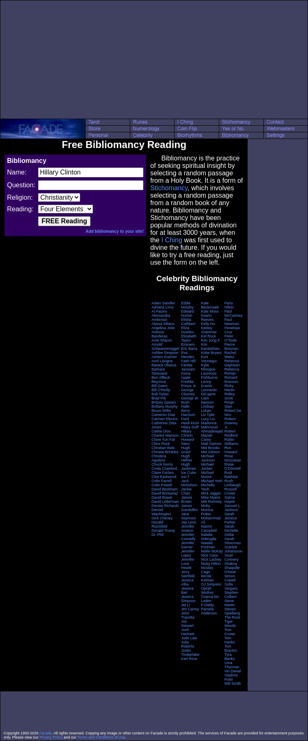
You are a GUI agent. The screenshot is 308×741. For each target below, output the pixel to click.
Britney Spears (163, 402)
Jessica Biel (187, 590)
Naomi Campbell (209, 528)
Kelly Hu (208, 324)
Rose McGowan (232, 458)
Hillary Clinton (187, 433)
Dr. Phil (157, 535)
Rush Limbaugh (232, 483)
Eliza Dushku (187, 330)
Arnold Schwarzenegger (165, 346)
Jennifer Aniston (187, 528)
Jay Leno (188, 522)
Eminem (188, 344)
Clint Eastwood (163, 477)
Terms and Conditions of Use (101, 737)
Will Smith (232, 683)
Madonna (209, 423)
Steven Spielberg (232, 611)
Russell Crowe (230, 491)
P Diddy (207, 605)
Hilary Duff (189, 427)
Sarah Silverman (232, 541)
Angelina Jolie (162, 328)
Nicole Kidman (207, 578)
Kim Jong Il (210, 340)
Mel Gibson (210, 452)
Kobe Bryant (211, 353)
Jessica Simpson (188, 599)
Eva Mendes (187, 355)
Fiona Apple (186, 375)
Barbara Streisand (159, 371)
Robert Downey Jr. (231, 423)
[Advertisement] (154, 59)
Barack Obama (163, 365)
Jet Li (185, 605)
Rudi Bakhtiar (231, 475)
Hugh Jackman (188, 466)
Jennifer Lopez (187, 553)
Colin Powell (161, 485)
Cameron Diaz (163, 415)
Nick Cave (209, 555)
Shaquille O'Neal (232, 570)
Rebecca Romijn (231, 371)
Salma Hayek (229, 499)
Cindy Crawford (164, 468)
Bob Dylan (160, 394)
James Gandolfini (189, 508)
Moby (205, 506)
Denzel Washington (161, 512)
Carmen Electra (164, 419)
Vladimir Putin (231, 677)
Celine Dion (161, 431)
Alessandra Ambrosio (160, 317)
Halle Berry (185, 408)
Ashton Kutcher (164, 357)
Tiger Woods (230, 623)
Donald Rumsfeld (159, 524)
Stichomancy (168, 187)
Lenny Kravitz (206, 384)
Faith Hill (188, 361)
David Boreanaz (164, 493)
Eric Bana (189, 349)
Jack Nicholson (189, 483)
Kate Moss (210, 311)
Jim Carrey (190, 609)
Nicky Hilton (211, 564)
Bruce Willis (161, 411)
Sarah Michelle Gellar (231, 530)
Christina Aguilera (158, 458)
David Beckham (164, 489)
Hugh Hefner (186, 458)
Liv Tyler (208, 415)
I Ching (171, 240)
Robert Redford (231, 433)
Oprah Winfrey (207, 590)
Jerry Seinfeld (188, 574)
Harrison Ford (188, 417)
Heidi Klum (190, 423)
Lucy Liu (208, 419)
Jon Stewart (187, 623)
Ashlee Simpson (164, 353)
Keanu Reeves (207, 317)
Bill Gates (159, 386)
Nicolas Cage (207, 570)
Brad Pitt (158, 398)
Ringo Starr (229, 404)
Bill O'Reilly (160, 390)
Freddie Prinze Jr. (189, 384)
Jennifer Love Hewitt (187, 563)
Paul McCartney (233, 313)
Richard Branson (231, 379)
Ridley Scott (229, 396)
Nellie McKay (212, 551)
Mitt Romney (211, 502)
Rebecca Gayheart (232, 363)
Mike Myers (210, 497)
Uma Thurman (231, 665)
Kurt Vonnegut (209, 359)
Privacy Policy (51, 737)
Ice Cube (188, 473)
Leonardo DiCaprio (209, 392)
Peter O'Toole (230, 338)
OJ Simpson (211, 584)
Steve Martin (229, 603)
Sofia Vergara (231, 586)
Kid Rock (208, 336)
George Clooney (188, 392)
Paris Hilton (229, 305)
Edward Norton (187, 313)
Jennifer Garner (187, 545)
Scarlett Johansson (233, 549)
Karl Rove (189, 659)
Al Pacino (159, 311)
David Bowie (161, 497)
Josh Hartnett (187, 632)
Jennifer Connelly (188, 537)
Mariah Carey (206, 437)
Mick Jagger (211, 493)
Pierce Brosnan (231, 346)
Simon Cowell (230, 578)
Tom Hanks (229, 640)
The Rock (232, 617)
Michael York (211, 481)
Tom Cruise (229, 632)
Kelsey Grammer (209, 330)
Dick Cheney (161, 518)
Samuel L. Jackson (232, 508)
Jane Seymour (188, 516)
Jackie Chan (186, 491)
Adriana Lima (162, 307)
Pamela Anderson (209, 611)
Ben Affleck (160, 377)
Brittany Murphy (164, 406)
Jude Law (189, 638)
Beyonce (158, 382)
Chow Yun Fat (162, 439)
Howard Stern (187, 441)
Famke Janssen (188, 367)
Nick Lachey (211, 559)
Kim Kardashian (210, 346)
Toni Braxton (230, 648)
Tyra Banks (229, 657)
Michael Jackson (208, 458)
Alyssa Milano (162, 324)
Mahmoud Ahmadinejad (212, 429)
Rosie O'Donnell (232, 466)
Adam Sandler (163, 303)
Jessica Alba (187, 582)
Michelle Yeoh (208, 487)
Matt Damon (211, 444)
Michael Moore (207, 475)
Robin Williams (231, 441)
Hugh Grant (186, 450)
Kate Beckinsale (210, 305)
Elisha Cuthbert (188, 322)
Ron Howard (230, 450)
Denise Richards (165, 506)
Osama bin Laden (210, 599)
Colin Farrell (161, 481)
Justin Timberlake (190, 652)
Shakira (230, 564)
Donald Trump (163, 530)
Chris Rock (160, 444)
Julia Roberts (187, 644)
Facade (45, 733)
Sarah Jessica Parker (230, 518)
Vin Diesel (232, 671)
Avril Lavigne (161, 361)
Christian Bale (162, 448)
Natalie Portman (208, 545)
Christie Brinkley (164, 452)
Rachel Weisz (230, 355)
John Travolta (187, 615)
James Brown (186, 499)
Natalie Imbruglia (208, 537)
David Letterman (165, 502)
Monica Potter (207, 512)
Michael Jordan (207, 466)
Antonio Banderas (159, 334)
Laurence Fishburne (209, 375)
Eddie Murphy (187, 305)
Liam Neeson (207, 400)
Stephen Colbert (231, 594)
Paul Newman (231, 322)
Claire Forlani (162, 473)
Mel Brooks (210, 448)
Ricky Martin (229, 388)
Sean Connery (231, 557)
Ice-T (185, 477)
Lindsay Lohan (207, 408)
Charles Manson (165, 435)
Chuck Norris (162, 464)
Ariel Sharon (161, 340)
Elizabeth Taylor (188, 338)
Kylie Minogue (208, 367)
